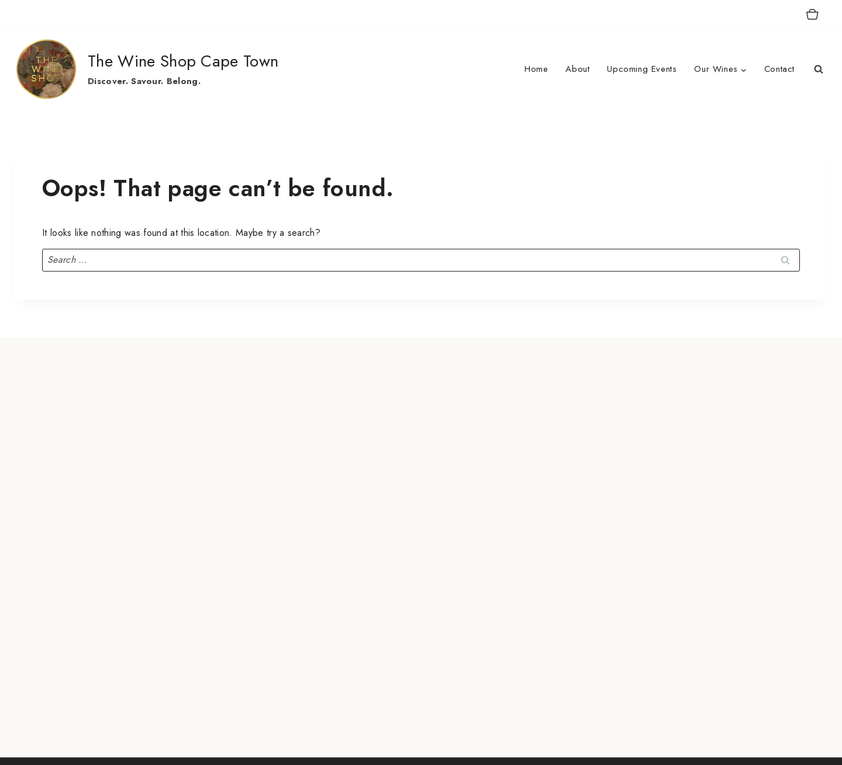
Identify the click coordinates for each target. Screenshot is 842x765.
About (577, 68)
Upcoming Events (642, 68)
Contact (779, 68)
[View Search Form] (818, 69)
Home (536, 68)
